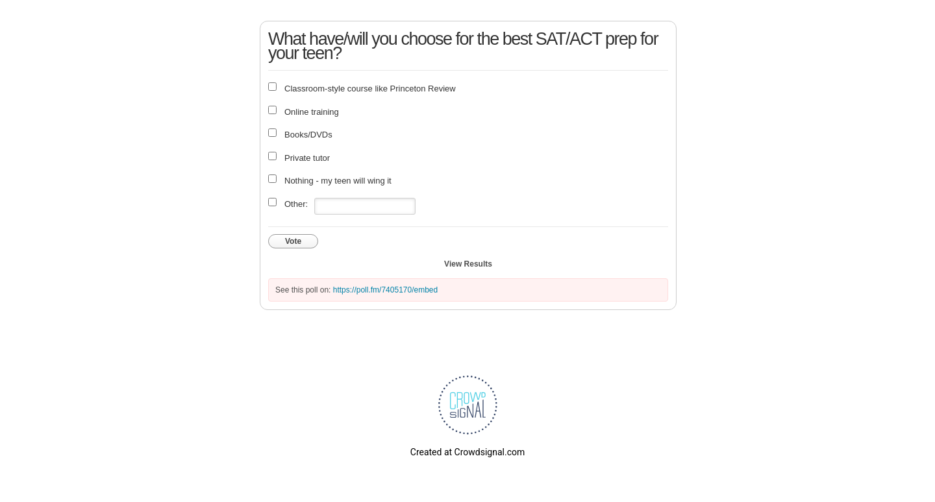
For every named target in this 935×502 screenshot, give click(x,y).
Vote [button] (293, 241)
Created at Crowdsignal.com (467, 452)
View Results (468, 264)
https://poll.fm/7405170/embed (385, 289)
